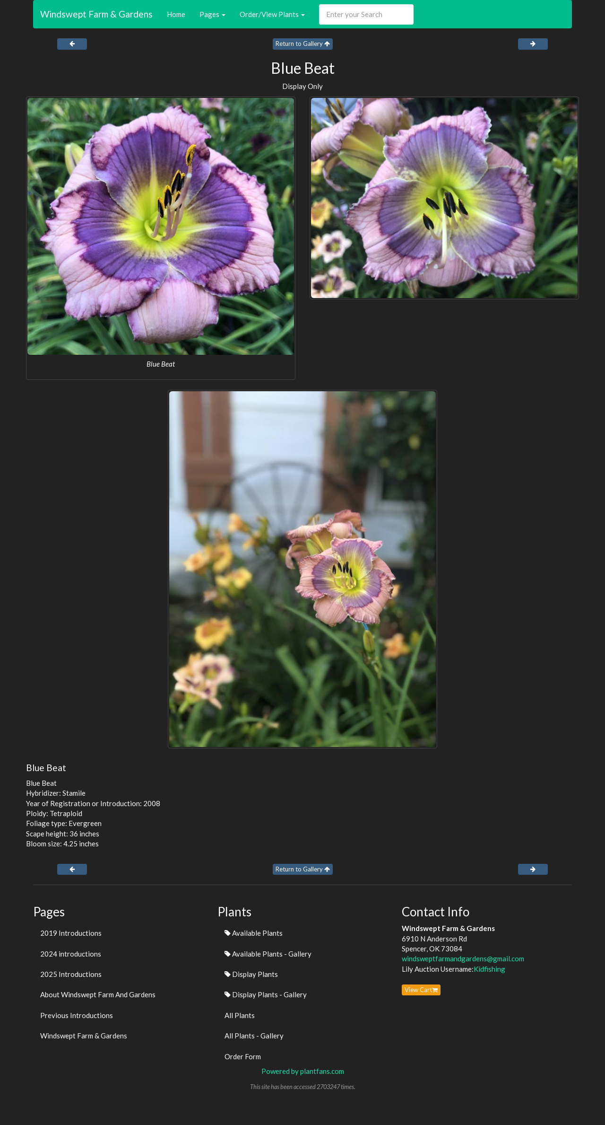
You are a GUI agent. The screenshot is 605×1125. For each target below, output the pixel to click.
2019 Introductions (71, 933)
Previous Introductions (76, 1015)
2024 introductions (70, 953)
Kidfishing (489, 969)
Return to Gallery (303, 43)
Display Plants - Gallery (266, 994)
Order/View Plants (272, 14)
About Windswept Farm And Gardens (98, 994)
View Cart (421, 989)
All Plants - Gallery (254, 1035)
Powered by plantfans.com (302, 1071)
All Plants (240, 1015)
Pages (212, 14)
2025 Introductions (71, 974)
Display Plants (251, 974)
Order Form (243, 1056)
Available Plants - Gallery (268, 953)
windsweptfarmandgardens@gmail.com (463, 958)
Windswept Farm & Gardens (96, 14)
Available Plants (254, 933)
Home (176, 14)
